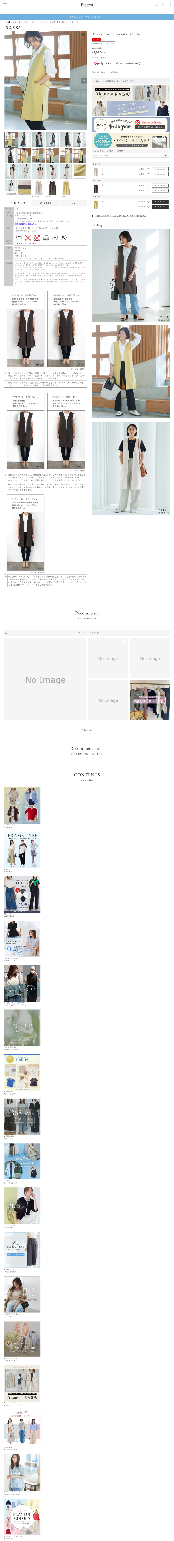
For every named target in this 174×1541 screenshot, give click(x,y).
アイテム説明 (46, 203)
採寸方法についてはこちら (26, 224)
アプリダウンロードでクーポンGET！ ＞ (87, 17)
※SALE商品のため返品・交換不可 (109, 151)
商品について (46, 259)
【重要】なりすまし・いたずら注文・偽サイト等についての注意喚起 (120, 216)
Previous (7, 81)
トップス (31, 22)
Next (84, 81)
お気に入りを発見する (87, 618)
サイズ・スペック (18, 203)
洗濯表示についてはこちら (26, 243)
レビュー (73, 203)
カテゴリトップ (19, 22)
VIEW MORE (87, 730)
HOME (8, 22)
